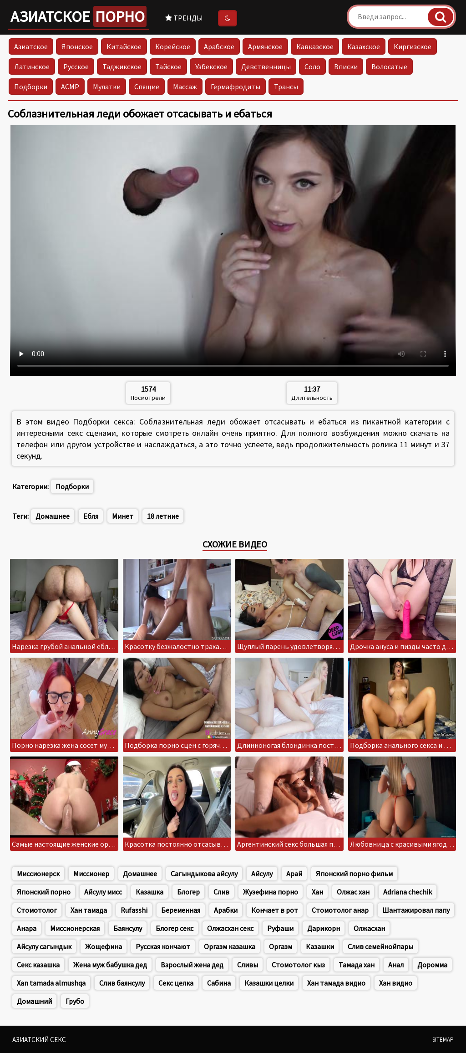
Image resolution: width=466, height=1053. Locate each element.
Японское (77, 46)
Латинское (32, 66)
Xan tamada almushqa (51, 982)
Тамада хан (357, 964)
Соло (312, 66)
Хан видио (395, 982)
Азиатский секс (39, 1039)
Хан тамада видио (336, 982)
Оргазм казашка (229, 946)
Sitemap (443, 1039)
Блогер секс (174, 928)
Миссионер (91, 873)
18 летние (163, 516)
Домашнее (52, 516)
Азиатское (78, 16)
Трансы (286, 86)
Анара (26, 928)
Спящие (146, 86)
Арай (294, 873)
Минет (122, 516)
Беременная (180, 910)
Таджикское (122, 66)
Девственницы (266, 66)
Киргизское (412, 46)
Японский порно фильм (354, 873)
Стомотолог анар (340, 910)
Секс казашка (38, 964)
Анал (396, 964)
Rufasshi (134, 910)
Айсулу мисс (103, 891)
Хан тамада (89, 910)
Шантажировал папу (416, 910)
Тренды (184, 17)
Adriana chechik (407, 891)
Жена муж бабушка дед (110, 964)
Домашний (34, 1001)
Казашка (149, 891)
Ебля (90, 516)
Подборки (30, 86)
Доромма (432, 964)
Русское (76, 66)
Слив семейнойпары (380, 946)
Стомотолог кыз (298, 964)
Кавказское (315, 46)
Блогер (188, 891)
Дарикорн (323, 928)
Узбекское (211, 66)
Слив (221, 891)
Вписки (346, 66)
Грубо (75, 1001)
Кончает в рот (274, 910)
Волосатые (389, 66)
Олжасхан (369, 928)
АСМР (70, 86)
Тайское (168, 66)
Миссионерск (38, 873)
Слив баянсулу (122, 982)
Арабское (219, 46)
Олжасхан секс (230, 928)
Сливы (247, 964)
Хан (317, 891)
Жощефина (103, 946)
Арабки (226, 910)
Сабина (219, 982)
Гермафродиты (235, 86)
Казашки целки (269, 982)
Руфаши (280, 928)
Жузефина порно (270, 891)
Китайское (124, 46)
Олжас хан (353, 891)
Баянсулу (127, 928)
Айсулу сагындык (44, 946)
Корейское (172, 46)
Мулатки (107, 86)
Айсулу (262, 873)
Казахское (363, 46)
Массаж (185, 86)
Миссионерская (75, 928)
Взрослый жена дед (192, 964)
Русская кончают (163, 946)
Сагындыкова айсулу (204, 873)
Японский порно (44, 891)
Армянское (265, 46)
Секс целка (175, 982)
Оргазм (280, 946)
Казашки (320, 946)
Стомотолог (37, 910)
